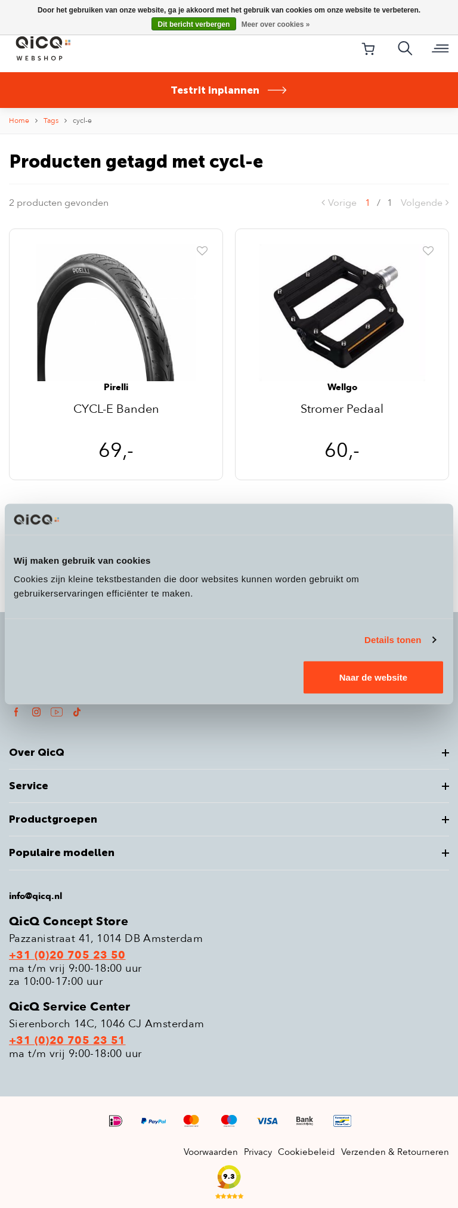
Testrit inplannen (229, 90)
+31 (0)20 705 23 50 (67, 955)
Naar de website (373, 677)
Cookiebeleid (306, 1152)
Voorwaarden (211, 1152)
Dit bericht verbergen (194, 24)
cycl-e (82, 120)
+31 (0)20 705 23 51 (67, 1041)
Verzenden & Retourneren (395, 1152)
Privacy (258, 1152)
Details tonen (392, 639)
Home (19, 120)
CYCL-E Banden (116, 410)
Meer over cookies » (276, 24)
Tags (51, 120)
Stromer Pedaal (342, 410)
